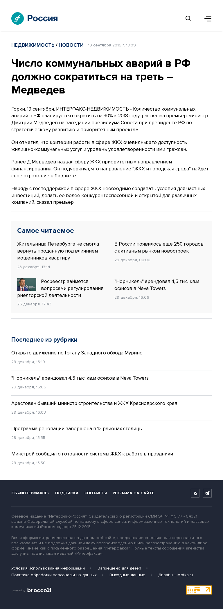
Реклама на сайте (133, 493)
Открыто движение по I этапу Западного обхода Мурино (77, 353)
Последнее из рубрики (44, 339)
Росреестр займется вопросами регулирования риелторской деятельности (60, 288)
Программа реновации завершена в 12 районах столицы (77, 429)
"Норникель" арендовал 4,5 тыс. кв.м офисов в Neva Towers (156, 284)
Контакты (95, 493)
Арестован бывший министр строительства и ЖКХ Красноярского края (94, 403)
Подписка (67, 493)
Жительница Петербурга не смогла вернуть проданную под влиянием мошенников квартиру (58, 251)
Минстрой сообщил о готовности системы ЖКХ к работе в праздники (92, 454)
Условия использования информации (48, 568)
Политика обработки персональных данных (54, 574)
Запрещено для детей (119, 568)
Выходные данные (127, 574)
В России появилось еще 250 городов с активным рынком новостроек (159, 247)
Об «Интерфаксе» (30, 493)
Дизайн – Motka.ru (175, 574)
